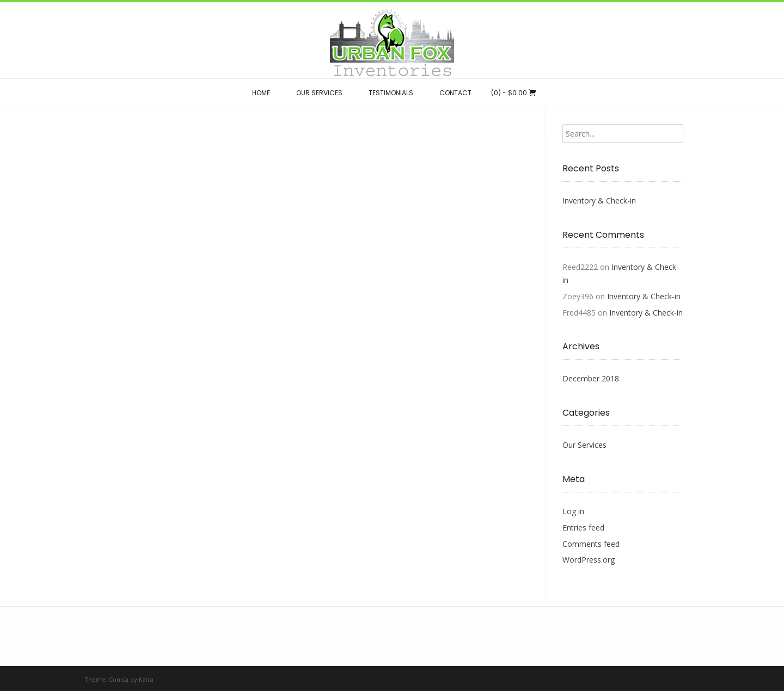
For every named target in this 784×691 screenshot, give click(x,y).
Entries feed (583, 527)
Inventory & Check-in (599, 200)
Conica (118, 679)
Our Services (584, 445)
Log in (573, 511)
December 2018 (590, 378)
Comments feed (591, 544)
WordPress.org (588, 559)
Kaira (146, 679)
